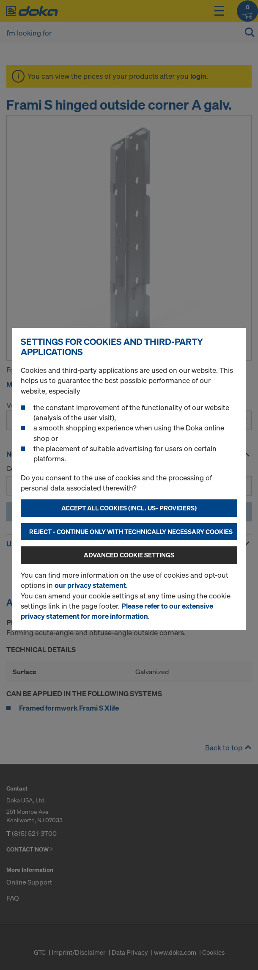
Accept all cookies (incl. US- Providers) (129, 508)
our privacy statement (90, 585)
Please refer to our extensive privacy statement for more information (117, 611)
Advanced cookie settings (129, 555)
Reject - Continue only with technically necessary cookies (131, 531)
